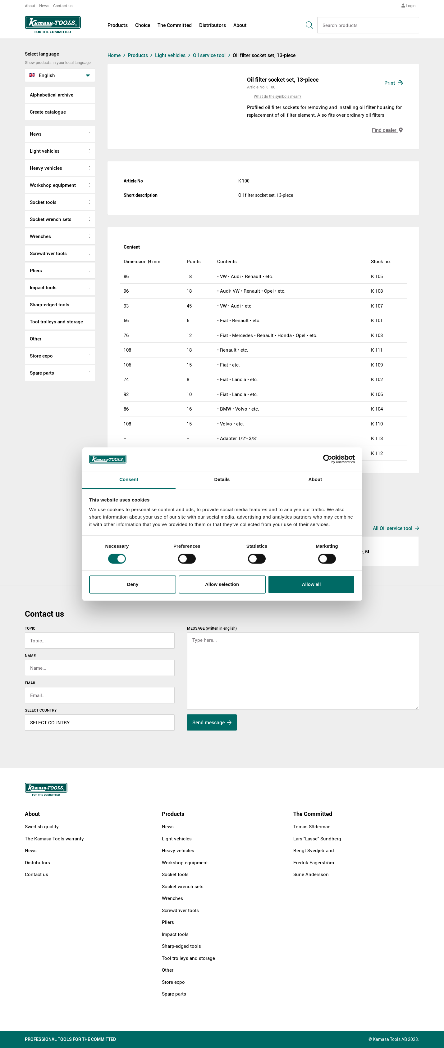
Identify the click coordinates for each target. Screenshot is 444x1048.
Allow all (311, 584)
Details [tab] (222, 479)
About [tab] (315, 479)
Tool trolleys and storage (56, 321)
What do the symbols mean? (277, 96)
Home (117, 55)
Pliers (36, 270)
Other (35, 338)
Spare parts (42, 373)
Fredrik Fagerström (313, 862)
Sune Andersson (311, 874)
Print (393, 82)
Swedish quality (42, 826)
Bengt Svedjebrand (313, 850)
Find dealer (387, 130)
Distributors (212, 25)
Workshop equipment (53, 185)
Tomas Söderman (312, 826)
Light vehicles (45, 151)
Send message (211, 722)
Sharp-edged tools (49, 304)
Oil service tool (213, 55)
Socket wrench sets (50, 219)
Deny (133, 584)
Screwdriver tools (48, 253)
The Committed (175, 25)
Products (118, 25)
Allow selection (222, 584)
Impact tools (43, 287)
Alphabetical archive (51, 95)
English (42, 75)
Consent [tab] (128, 479)
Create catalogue (48, 112)
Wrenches (40, 236)
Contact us (63, 5)
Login (408, 5)
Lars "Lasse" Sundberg (317, 838)
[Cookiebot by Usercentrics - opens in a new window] (327, 459)
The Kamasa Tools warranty (54, 838)
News (44, 5)
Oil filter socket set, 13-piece (264, 55)
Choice (142, 25)
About (30, 5)
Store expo (41, 356)
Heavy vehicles (46, 168)
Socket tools (43, 202)
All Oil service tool (396, 528)
